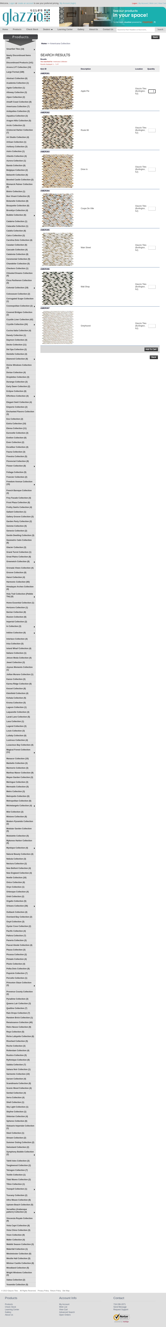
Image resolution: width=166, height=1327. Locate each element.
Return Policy (55, 1291)
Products (17, 29)
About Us (93, 29)
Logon (12, 3)
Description (86, 69)
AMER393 (44, 152)
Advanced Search (67, 1312)
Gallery (81, 29)
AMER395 (44, 230)
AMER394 (44, 191)
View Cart (162, 3)
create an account (25, 3)
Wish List (153, 3)
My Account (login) (68, 3)
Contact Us (108, 29)
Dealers (47, 29)
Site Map (66, 1291)
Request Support (120, 1309)
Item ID (43, 69)
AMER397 (44, 308)
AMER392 (44, 112)
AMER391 (44, 73)
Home (5, 29)
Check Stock (32, 29)
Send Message (120, 1307)
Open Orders (65, 1315)
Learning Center (65, 29)
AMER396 (44, 269)
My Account (143, 3)
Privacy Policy (43, 1291)
